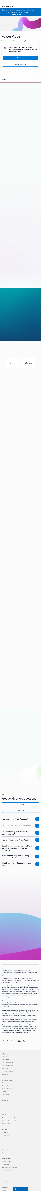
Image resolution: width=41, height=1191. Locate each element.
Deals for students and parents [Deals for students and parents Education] (9, 1120)
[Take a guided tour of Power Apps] (20, 64)
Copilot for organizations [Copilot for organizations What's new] (7, 1062)
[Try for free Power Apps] (20, 58)
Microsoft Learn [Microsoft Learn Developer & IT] (5, 1164)
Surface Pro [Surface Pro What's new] (4, 1056)
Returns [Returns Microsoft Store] (4, 1091)
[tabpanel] (20, 380)
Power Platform (6, 6)
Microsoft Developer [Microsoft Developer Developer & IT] (6, 1161)
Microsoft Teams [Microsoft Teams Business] (6, 1152)
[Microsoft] (20, 1)
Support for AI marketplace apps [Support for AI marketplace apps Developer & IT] (9, 1167)
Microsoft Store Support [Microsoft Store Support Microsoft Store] (7, 1088)
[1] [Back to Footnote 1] (2, 968)
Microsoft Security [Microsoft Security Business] (6, 1135)
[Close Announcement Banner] (37, 10)
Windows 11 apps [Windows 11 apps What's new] (6, 1074)
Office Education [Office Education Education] (6, 1115)
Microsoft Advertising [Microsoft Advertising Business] (7, 1147)
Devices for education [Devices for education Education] (7, 1106)
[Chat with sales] (15, 1188)
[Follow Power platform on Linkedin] (19, 1040)
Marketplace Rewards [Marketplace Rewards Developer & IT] (7, 1179)
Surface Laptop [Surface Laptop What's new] (5, 1059)
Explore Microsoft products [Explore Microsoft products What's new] (8, 1071)
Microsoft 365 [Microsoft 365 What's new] (5, 1068)
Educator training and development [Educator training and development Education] (10, 1117)
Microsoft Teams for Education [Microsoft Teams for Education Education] (9, 1109)
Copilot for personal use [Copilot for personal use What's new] (7, 1065)
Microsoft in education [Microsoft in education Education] (7, 1103)
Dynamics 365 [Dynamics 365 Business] (5, 1141)
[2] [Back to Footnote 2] (3, 975)
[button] (20, 79)
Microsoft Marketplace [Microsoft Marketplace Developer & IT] (7, 1173)
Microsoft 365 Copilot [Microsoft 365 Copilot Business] (7, 1149)
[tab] (12, 363)
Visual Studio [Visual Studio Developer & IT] (5, 1182)
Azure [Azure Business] (3, 1138)
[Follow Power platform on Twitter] (23, 1040)
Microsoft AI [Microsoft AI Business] (5, 1132)
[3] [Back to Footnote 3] (3, 1000)
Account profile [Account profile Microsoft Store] (5, 1082)
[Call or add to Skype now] (25, 1188)
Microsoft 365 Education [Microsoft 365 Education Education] (7, 1112)
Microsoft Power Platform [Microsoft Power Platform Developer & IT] (8, 1176)
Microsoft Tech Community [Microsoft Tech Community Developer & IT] (8, 1170)
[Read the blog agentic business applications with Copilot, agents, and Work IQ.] (18, 14)
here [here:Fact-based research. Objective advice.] (9, 997)
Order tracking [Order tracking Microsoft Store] (5, 1094)
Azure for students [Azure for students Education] (6, 1123)
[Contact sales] (20, 1188)
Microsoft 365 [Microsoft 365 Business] (5, 1144)
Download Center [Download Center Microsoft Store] (6, 1085)
